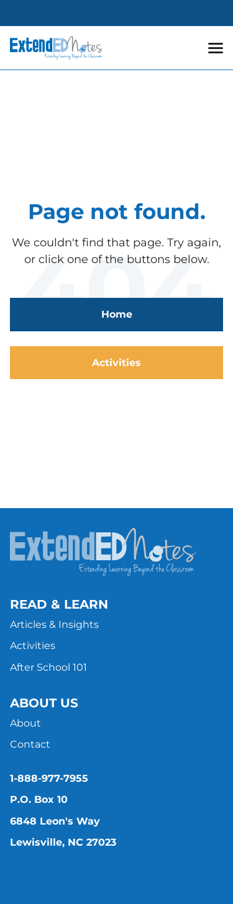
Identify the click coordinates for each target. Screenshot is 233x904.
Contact (30, 744)
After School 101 (48, 667)
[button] (215, 47)
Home (116, 314)
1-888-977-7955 (49, 778)
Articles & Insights (54, 624)
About (25, 723)
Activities (116, 363)
